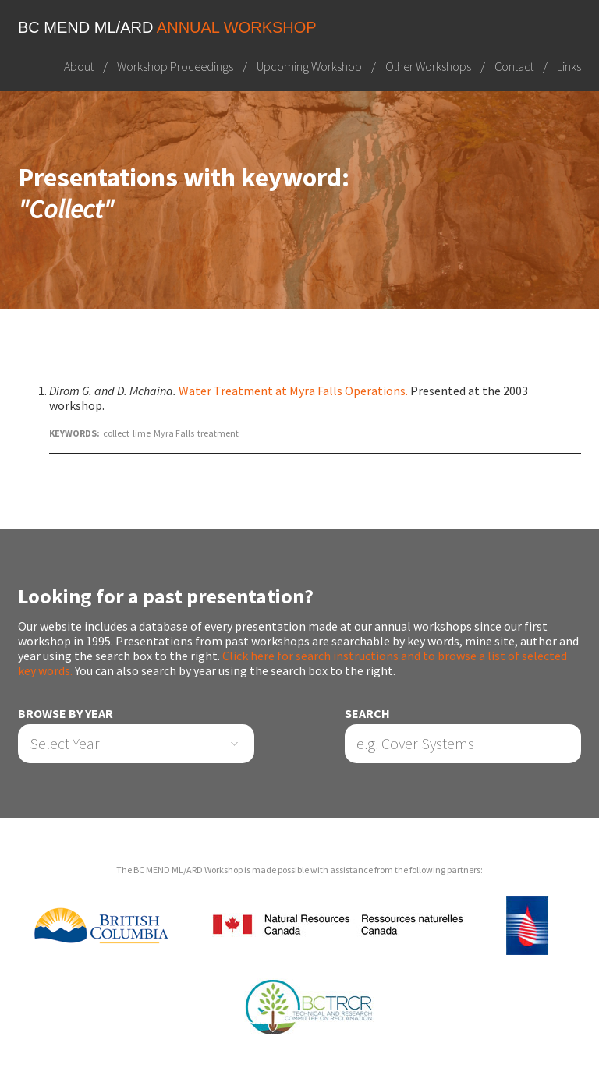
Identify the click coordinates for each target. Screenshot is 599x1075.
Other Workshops (428, 66)
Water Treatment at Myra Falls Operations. (293, 390)
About (79, 66)
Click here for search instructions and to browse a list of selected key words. (292, 663)
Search (367, 713)
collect (116, 433)
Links (569, 66)
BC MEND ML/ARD (167, 27)
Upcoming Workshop (309, 66)
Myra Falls (174, 433)
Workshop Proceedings (175, 66)
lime (142, 433)
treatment (218, 433)
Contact (513, 66)
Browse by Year (65, 713)
